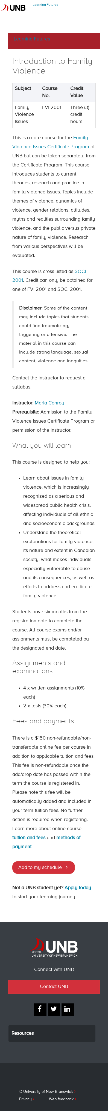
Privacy (25, 1099)
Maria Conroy (49, 403)
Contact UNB (54, 986)
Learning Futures (45, 5)
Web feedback (61, 1099)
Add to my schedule (40, 867)
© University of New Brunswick (46, 1092)
